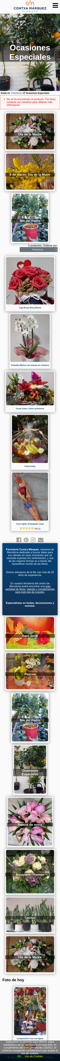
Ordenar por (50, 245)
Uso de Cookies (34, 1056)
